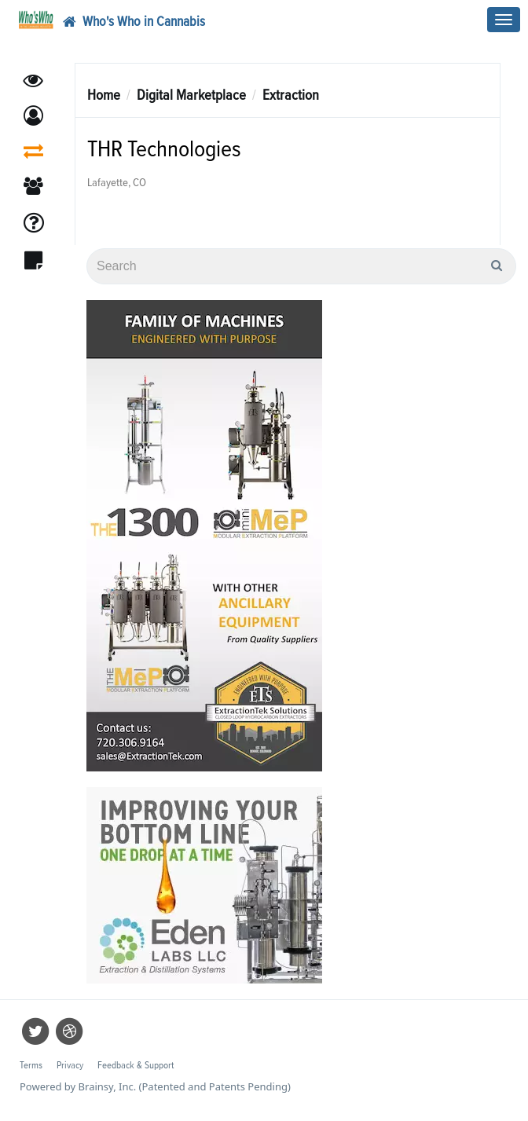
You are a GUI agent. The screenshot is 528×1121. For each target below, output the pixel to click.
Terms (31, 1066)
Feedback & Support (135, 1066)
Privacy (70, 1066)
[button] (33, 116)
